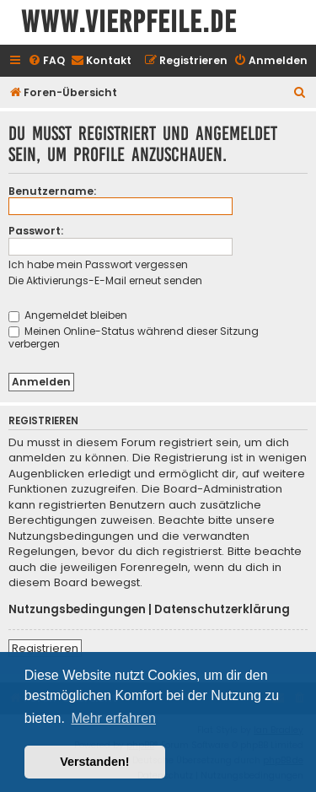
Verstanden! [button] (94, 761)
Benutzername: (52, 191)
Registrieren (45, 648)
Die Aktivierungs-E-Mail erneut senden (105, 280)
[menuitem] (46, 61)
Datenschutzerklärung (222, 609)
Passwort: (35, 231)
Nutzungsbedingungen (77, 609)
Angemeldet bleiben (67, 315)
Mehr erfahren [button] (113, 718)
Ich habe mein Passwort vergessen (98, 264)
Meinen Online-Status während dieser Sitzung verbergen (133, 337)
